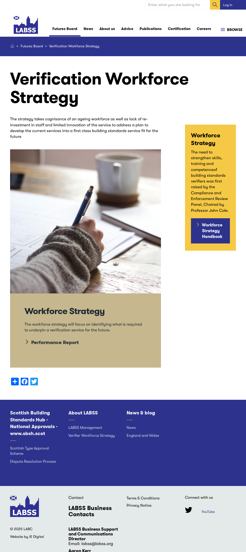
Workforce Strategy (65, 311)
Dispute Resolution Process (33, 461)
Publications (151, 28)
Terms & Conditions (143, 498)
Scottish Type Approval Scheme (29, 451)
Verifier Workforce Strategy (91, 435)
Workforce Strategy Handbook (212, 231)
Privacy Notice (139, 505)
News (88, 28)
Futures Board (64, 28)
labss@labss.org (97, 543)
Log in (227, 5)
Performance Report (55, 342)
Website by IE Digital (27, 536)
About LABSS (83, 412)
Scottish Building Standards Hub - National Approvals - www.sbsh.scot (33, 423)
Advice (127, 28)
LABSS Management (85, 427)
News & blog (141, 412)
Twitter (188, 510)
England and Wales (143, 435)
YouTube (208, 512)
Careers (204, 28)
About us (107, 28)
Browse (234, 29)
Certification (179, 28)
